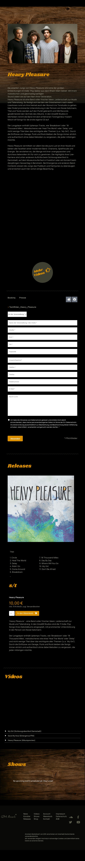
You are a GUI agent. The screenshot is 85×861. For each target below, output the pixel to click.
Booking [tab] (11, 298)
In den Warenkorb (25, 616)
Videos (36, 817)
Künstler (26, 819)
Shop (36, 822)
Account (46, 817)
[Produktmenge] (12, 616)
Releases (27, 822)
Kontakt (46, 822)
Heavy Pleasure (16, 600)
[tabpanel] (42, 375)
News (25, 817)
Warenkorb (47, 819)
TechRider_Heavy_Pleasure (22, 307)
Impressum (60, 817)
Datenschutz (36, 423)
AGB (57, 822)
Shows (36, 819)
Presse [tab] (22, 298)
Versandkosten (33, 610)
